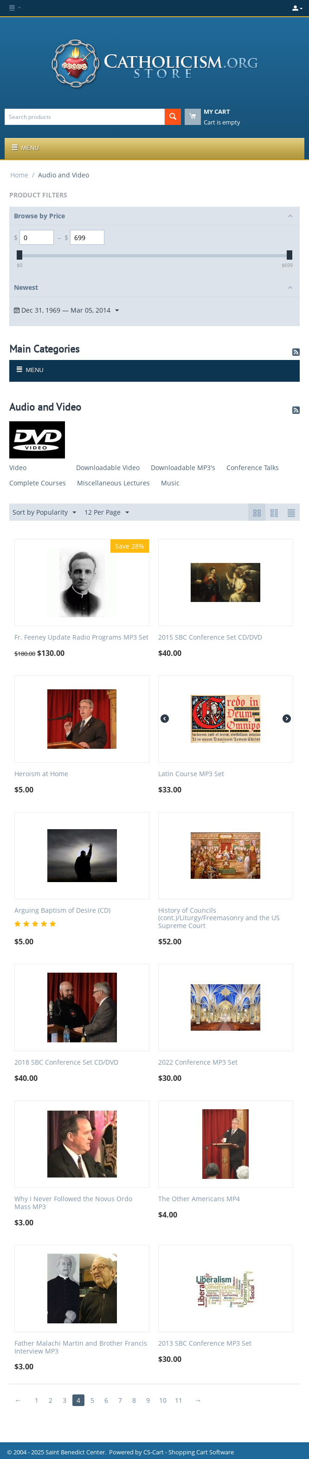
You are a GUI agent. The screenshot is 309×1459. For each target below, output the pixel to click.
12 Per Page (106, 512)
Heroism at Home (41, 774)
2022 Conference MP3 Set (198, 1062)
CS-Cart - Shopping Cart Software (188, 1452)
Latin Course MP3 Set (191, 774)
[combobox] (85, 117)
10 (163, 1400)
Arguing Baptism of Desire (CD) (62, 911)
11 (178, 1400)
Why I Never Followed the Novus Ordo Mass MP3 (73, 1203)
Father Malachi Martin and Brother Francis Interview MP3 (80, 1347)
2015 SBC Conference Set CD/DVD (210, 637)
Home (19, 174)
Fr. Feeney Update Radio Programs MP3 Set (81, 637)
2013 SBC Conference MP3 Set (204, 1344)
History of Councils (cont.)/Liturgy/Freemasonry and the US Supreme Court (219, 918)
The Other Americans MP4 (199, 1199)
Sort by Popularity (44, 512)
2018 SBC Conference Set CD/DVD (66, 1062)
